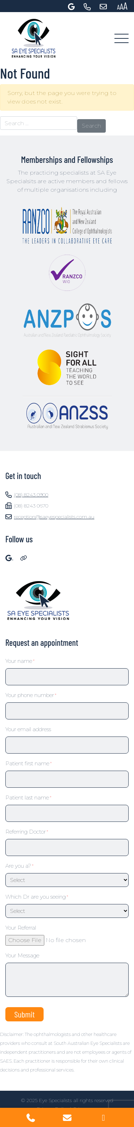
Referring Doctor (26, 832)
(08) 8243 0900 (26, 494)
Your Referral (20, 927)
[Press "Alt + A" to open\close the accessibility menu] (122, 6)
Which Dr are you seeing (36, 897)
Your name (20, 661)
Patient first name (28, 763)
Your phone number (30, 695)
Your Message (22, 955)
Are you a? (19, 866)
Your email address (28, 729)
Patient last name (28, 797)
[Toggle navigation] (121, 39)
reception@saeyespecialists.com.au (49, 517)
